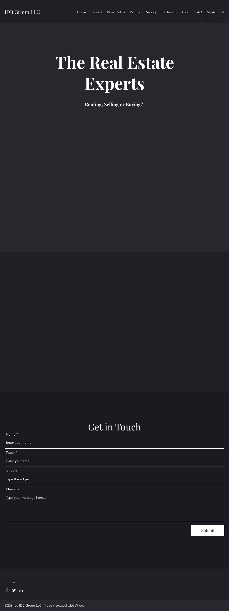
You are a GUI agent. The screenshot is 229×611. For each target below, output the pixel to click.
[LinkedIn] (21, 590)
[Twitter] (14, 590)
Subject (11, 471)
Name (10, 434)
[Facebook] (7, 590)
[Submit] (207, 530)
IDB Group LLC (22, 11)
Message (12, 489)
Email (10, 452)
